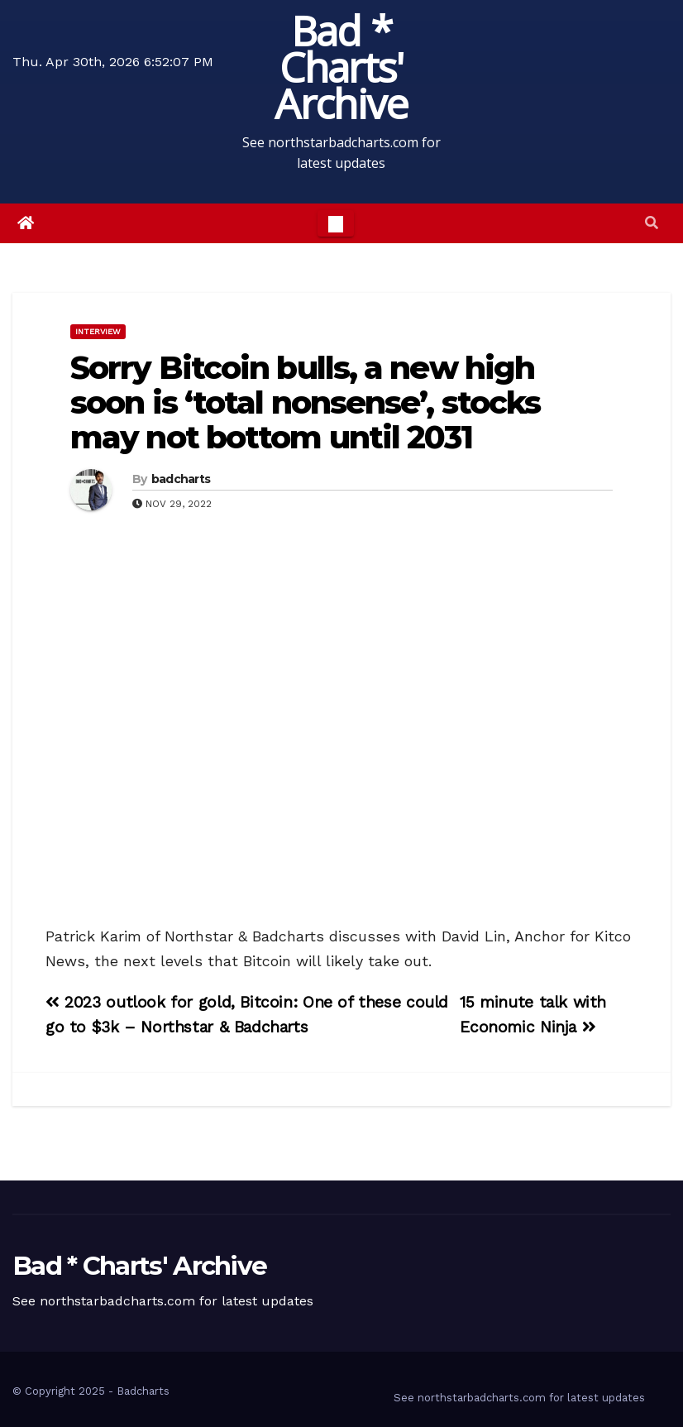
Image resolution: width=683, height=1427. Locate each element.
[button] (652, 223)
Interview (98, 331)
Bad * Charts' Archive (341, 67)
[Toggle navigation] (336, 223)
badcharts (181, 479)
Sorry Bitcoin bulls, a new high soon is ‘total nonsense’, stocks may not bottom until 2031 (305, 402)
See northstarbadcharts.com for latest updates (519, 1397)
